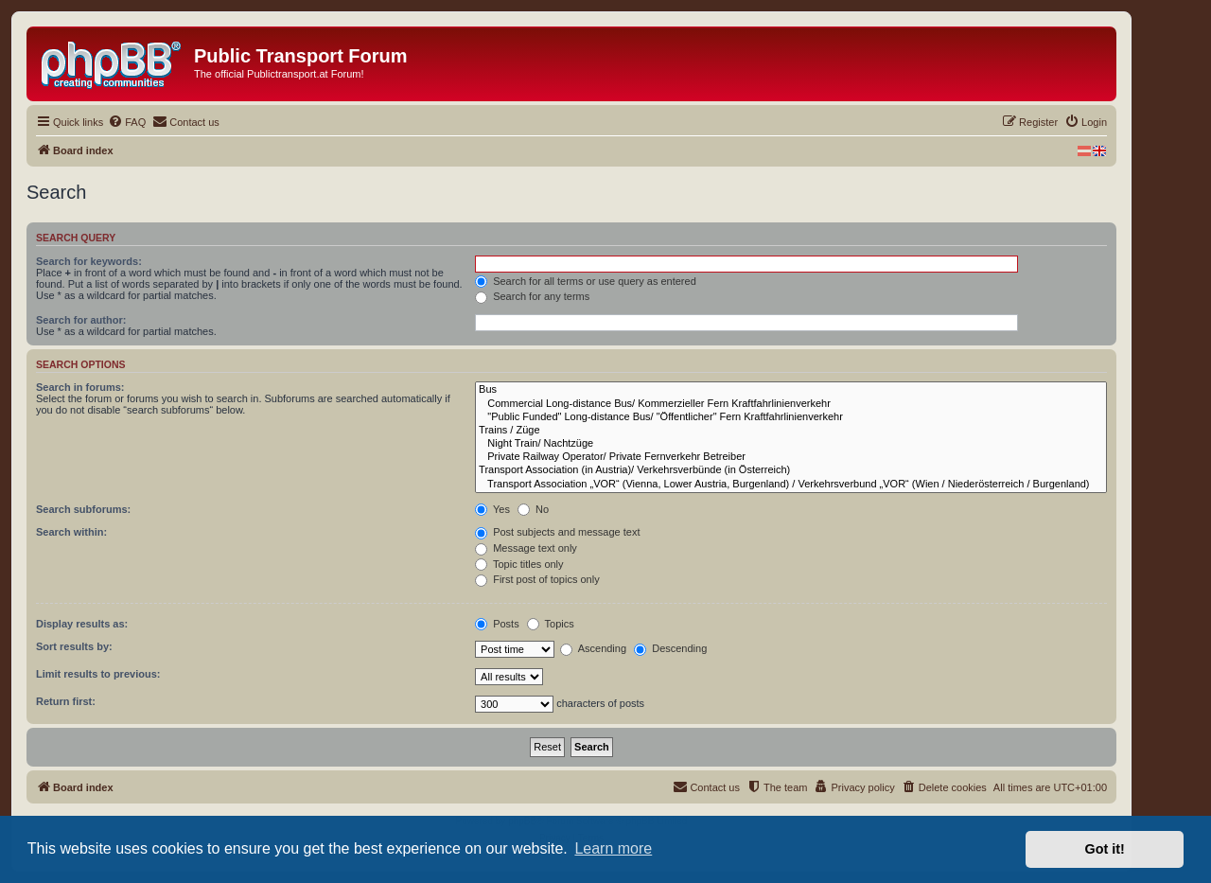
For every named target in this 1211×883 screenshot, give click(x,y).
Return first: (66, 701)
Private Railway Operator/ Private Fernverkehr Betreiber (791, 457)
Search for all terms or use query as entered (585, 281)
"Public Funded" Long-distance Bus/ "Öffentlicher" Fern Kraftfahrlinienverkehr (791, 417)
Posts (497, 623)
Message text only (526, 548)
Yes (492, 509)
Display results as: (82, 623)
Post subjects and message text (557, 532)
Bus (791, 390)
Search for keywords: (89, 261)
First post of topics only (537, 579)
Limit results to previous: (98, 674)
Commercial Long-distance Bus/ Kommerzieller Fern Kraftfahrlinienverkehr (791, 404)
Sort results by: (74, 646)
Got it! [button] (1105, 849)
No (533, 509)
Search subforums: (83, 509)
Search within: (71, 532)
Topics (550, 623)
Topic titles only (519, 564)
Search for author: (81, 320)
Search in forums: (80, 387)
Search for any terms (532, 296)
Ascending (593, 648)
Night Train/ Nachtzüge (791, 443)
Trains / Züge (791, 430)
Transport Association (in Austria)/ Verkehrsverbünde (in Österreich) (791, 470)
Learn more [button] (613, 848)
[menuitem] (127, 122)
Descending (670, 648)
